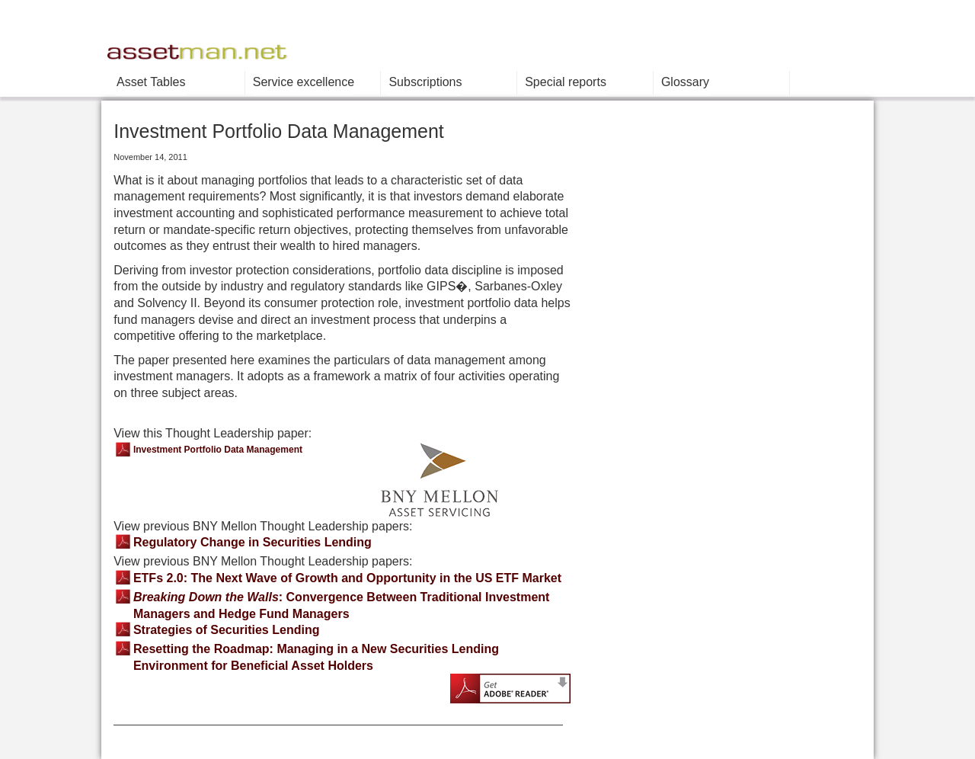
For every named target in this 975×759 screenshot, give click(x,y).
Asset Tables (151, 81)
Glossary (685, 81)
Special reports (565, 81)
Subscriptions (425, 81)
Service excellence (303, 81)
